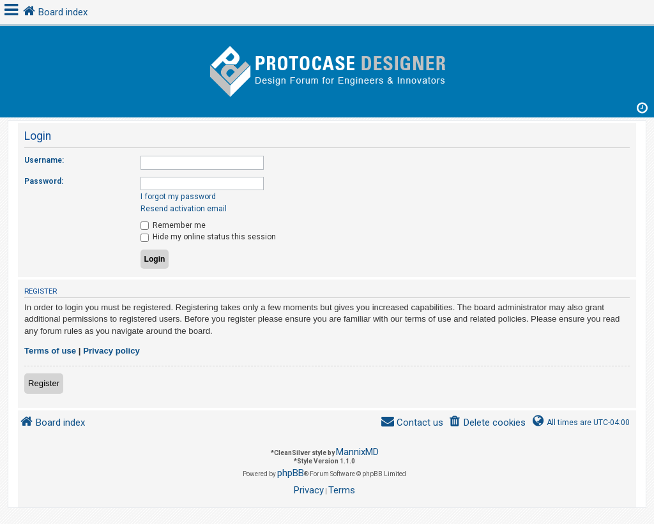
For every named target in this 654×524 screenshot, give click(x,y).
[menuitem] (487, 422)
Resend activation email (184, 208)
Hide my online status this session (208, 236)
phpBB (290, 473)
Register (43, 383)
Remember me (173, 225)
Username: (44, 160)
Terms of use (50, 351)
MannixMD (357, 452)
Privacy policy (111, 351)
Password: (43, 181)
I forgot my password (178, 196)
